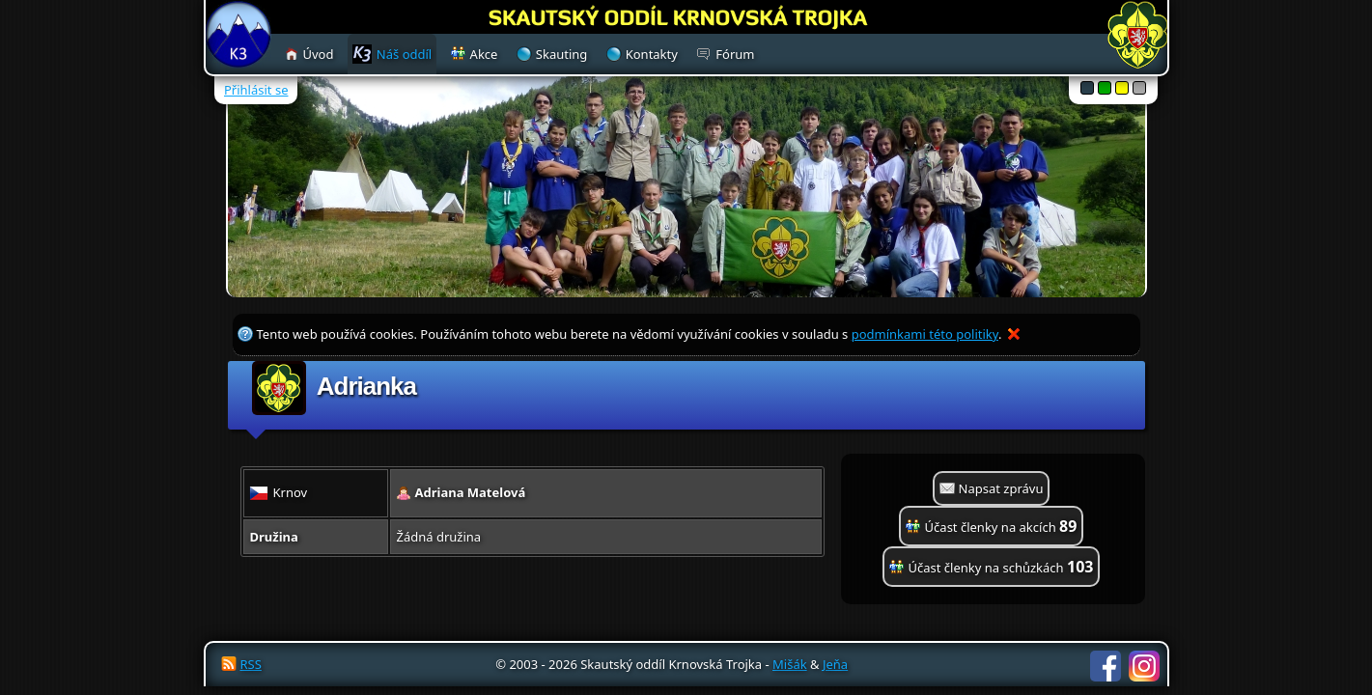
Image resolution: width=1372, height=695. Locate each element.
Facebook (1105, 666)
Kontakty (652, 54)
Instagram (1144, 666)
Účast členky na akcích (1001, 526)
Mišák (789, 664)
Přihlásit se (256, 89)
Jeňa (835, 664)
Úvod (318, 54)
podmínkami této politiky (925, 334)
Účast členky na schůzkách (1001, 566)
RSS (251, 664)
